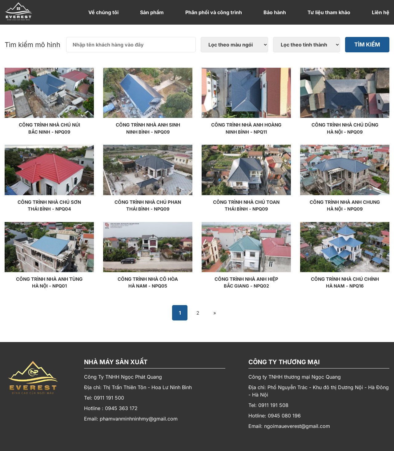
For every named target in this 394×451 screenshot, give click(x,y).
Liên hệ (380, 12)
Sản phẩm (152, 12)
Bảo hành (274, 12)
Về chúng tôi (103, 12)
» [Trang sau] (215, 312)
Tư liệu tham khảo (329, 12)
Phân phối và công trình (213, 12)
